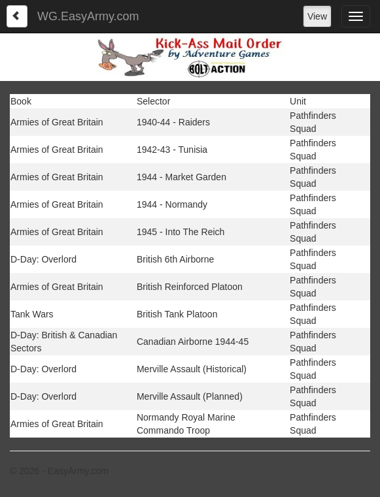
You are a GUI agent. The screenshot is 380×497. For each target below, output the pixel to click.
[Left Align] (17, 16)
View (317, 16)
